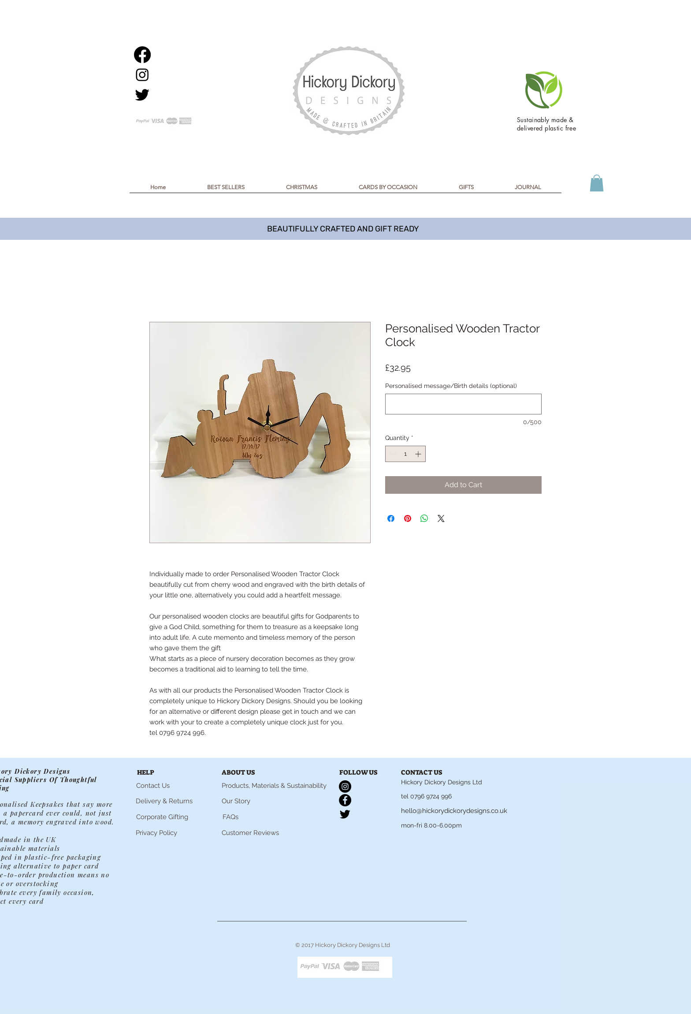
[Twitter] (142, 94)
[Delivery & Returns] (163, 801)
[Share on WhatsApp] (424, 518)
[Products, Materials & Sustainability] (274, 785)
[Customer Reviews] (250, 833)
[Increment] (418, 454)
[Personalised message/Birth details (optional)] (463, 404)
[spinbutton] (405, 454)
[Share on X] (441, 518)
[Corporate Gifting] (162, 817)
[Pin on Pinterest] (407, 518)
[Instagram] (142, 74)
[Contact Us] (152, 785)
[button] (301, 190)
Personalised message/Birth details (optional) (451, 385)
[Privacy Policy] (156, 833)
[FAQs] (230, 817)
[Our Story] (236, 801)
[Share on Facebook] (391, 518)
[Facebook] (142, 54)
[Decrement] (392, 454)
